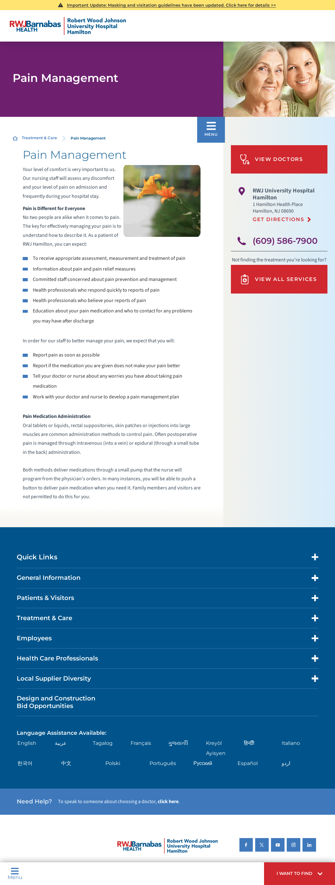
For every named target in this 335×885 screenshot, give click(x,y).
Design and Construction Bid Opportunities (56, 702)
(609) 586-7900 (285, 241)
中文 (66, 763)
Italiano (291, 743)
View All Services (278, 279)
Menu (15, 873)
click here (168, 801)
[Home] (68, 26)
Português (163, 763)
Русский (202, 763)
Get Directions (278, 219)
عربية (61, 743)
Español (248, 763)
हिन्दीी (249, 743)
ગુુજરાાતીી (178, 743)
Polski (112, 763)
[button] (299, 873)
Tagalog (103, 743)
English (26, 743)
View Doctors (271, 159)
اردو (286, 763)
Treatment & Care (39, 137)
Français (141, 743)
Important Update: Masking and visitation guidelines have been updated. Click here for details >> (171, 5)
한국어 (24, 763)
